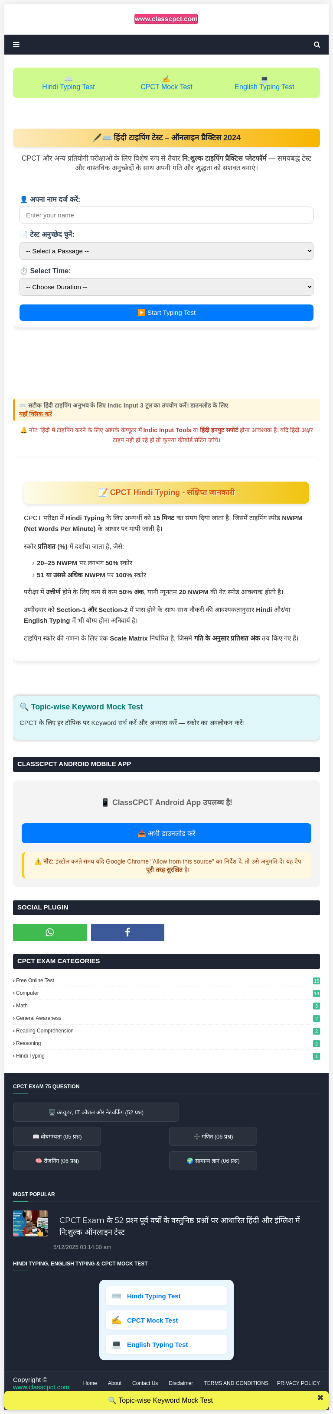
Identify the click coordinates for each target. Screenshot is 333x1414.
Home (90, 1383)
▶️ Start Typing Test (166, 312)
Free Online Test (168, 980)
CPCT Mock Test (166, 87)
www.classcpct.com (41, 1387)
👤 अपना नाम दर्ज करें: (50, 199)
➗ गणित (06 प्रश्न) (213, 1136)
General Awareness (168, 1018)
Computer (168, 993)
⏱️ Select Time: (45, 271)
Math (168, 1006)
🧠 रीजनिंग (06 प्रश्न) (57, 1161)
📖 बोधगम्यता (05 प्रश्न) (57, 1136)
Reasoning (168, 1043)
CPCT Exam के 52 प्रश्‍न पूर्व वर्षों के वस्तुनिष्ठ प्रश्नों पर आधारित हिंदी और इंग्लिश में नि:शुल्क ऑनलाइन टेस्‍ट (179, 1226)
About (114, 1383)
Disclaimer (181, 1383)
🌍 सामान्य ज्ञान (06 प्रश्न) (213, 1161)
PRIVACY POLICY (298, 1383)
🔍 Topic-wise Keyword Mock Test (160, 1400)
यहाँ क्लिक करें (35, 414)
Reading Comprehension (168, 1031)
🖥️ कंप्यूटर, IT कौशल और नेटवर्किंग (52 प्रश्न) (96, 1112)
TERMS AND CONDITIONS (236, 1383)
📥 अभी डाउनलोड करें (166, 833)
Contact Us (145, 1383)
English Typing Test (264, 87)
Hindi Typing (168, 1056)
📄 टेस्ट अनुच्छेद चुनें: (47, 234)
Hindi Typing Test (68, 87)
